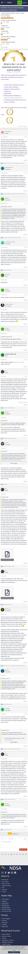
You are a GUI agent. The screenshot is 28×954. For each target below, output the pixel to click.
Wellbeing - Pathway (7, 942)
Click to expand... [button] (14, 463)
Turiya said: (4, 497)
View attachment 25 (17, 97)
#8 (26, 309)
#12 (26, 417)
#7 (26, 294)
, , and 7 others (13, 163)
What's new (5, 926)
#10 (26, 359)
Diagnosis (4, 901)
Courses (4, 938)
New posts (4, 922)
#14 (26, 494)
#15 (26, 576)
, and (9, 407)
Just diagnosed (6, 907)
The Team (4, 889)
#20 (26, 809)
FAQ (3, 887)
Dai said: (4, 420)
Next (15, 833)
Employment (5, 903)
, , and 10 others (14, 193)
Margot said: (4, 730)
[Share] (25, 137)
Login (3, 918)
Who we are (5, 879)
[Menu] (2, 2)
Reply (26, 160)
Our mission (5, 881)
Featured (4, 920)
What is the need (6, 885)
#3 (26, 172)
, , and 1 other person (14, 665)
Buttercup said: (5, 678)
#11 (26, 376)
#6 (26, 279)
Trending (4, 924)
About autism (5, 899)
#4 (26, 203)
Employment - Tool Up (8, 940)
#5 (26, 247)
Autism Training (6, 944)
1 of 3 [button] (10, 833)
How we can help (6, 911)
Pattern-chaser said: (6, 336)
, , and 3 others (12, 237)
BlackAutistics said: (6, 206)
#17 (26, 675)
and (7, 270)
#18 (26, 714)
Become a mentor (6, 936)
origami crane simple (19, 362)
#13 (26, 448)
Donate (4, 891)
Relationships (5, 905)
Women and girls (6, 909)
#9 (26, 333)
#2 (26, 137)
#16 (26, 614)
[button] (2, 839)
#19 (26, 758)
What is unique (6, 883)
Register (8, 918)
